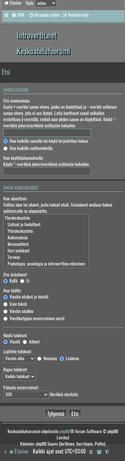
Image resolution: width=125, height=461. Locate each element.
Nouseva (47, 358)
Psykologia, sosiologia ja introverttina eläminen (46, 264)
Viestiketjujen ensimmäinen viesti (33, 318)
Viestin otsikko (18, 311)
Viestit (11, 342)
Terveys (46, 257)
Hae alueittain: (15, 198)
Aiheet (31, 342)
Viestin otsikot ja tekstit (25, 297)
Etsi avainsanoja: (16, 101)
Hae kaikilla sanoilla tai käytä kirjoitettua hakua (45, 141)
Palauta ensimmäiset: (21, 387)
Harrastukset (46, 251)
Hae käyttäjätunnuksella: (23, 158)
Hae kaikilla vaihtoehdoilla (28, 148)
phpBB (65, 431)
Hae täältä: (12, 290)
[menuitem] (17, 15)
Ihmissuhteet (46, 244)
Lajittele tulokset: (17, 351)
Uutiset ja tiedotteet (46, 224)
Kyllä (10, 281)
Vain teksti (15, 304)
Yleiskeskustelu (46, 218)
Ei (24, 281)
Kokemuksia (46, 237)
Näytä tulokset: (15, 335)
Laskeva (69, 358)
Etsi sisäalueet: (15, 274)
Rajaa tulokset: (15, 369)
